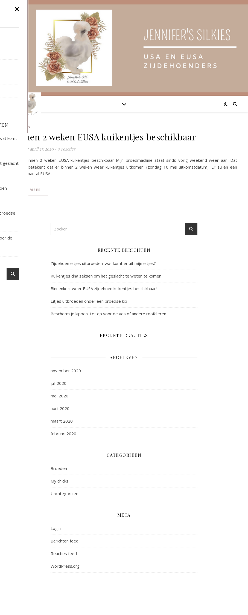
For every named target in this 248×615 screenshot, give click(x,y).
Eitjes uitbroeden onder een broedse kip (89, 301)
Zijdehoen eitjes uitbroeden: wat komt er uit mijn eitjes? (103, 263)
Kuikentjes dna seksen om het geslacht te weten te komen (106, 276)
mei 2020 (59, 396)
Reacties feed (64, 553)
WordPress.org (65, 566)
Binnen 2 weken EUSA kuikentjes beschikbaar (103, 137)
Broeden (21, 127)
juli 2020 (58, 383)
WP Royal (48, 604)
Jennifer (18, 149)
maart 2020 (62, 421)
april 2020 (60, 408)
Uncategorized (64, 493)
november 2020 (66, 370)
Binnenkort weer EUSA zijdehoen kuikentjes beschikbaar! (104, 288)
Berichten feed (64, 541)
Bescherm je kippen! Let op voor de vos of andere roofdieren (108, 313)
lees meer (29, 189)
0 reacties (66, 149)
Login (56, 528)
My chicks (59, 481)
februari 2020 (63, 433)
